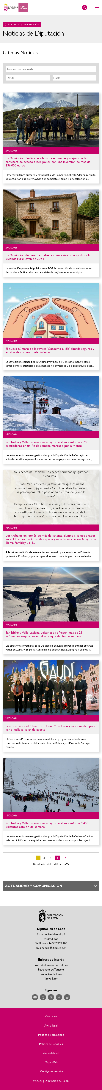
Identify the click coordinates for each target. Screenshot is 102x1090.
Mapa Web (51, 1062)
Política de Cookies (51, 1043)
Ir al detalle (51, 120)
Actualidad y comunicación (23, 24)
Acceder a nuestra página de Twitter (51, 997)
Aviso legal (51, 1025)
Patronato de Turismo (51, 969)
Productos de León (51, 974)
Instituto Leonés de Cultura (51, 965)
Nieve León (51, 978)
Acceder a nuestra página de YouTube (35, 997)
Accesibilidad (51, 1052)
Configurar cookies (51, 1071)
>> (64, 858)
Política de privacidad (51, 1034)
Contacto (51, 1016)
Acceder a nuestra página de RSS (43, 997)
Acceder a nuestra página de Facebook (59, 997)
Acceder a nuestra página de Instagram (67, 997)
